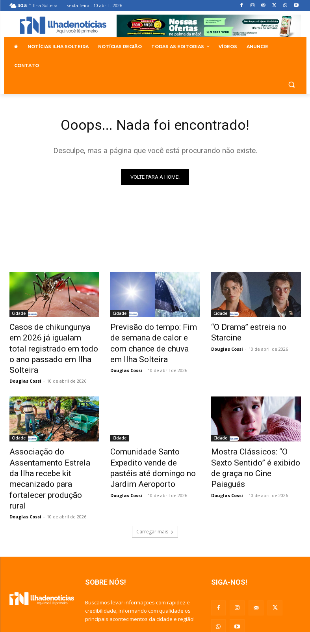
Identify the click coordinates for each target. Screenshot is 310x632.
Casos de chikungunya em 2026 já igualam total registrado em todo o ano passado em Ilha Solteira (48, 341)
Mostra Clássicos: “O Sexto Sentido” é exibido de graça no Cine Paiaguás (256, 442)
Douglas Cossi (25, 363)
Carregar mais (155, 484)
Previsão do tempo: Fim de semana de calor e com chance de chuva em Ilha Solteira (149, 341)
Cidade (19, 315)
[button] (291, 84)
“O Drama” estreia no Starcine (255, 328)
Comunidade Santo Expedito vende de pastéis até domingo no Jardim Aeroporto (155, 442)
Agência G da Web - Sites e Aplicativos (258, 616)
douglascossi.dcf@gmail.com (162, 588)
